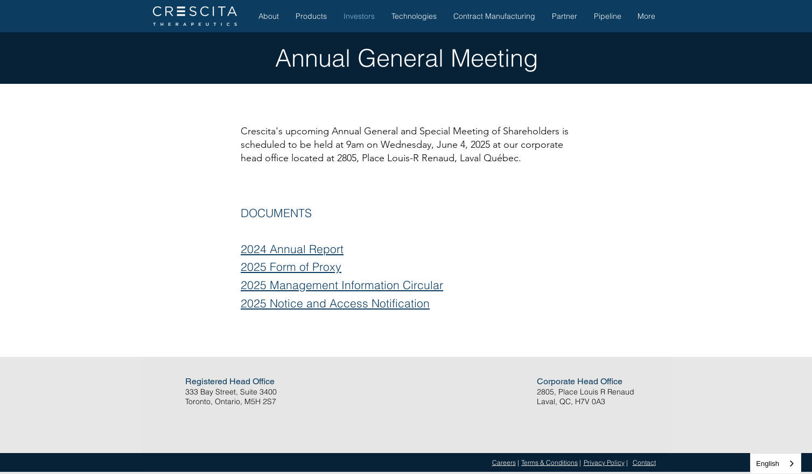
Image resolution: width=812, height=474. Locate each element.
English (767, 463)
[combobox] (775, 463)
